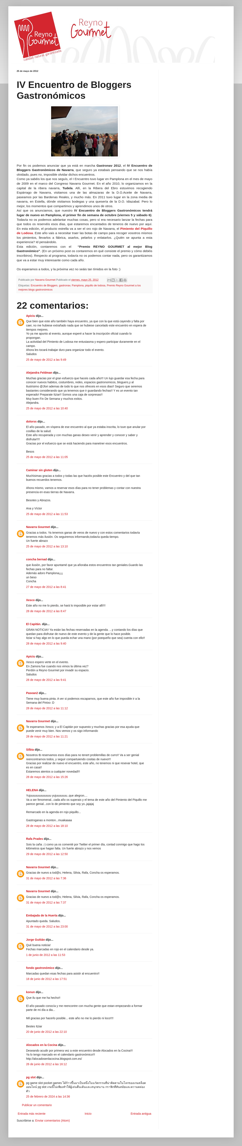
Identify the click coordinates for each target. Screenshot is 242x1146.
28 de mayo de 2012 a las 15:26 (47, 777)
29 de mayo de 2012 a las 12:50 (47, 854)
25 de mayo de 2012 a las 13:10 (47, 546)
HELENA (32, 790)
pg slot (31, 1077)
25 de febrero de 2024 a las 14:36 (48, 1096)
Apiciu (30, 315)
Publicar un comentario (37, 1105)
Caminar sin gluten (39, 470)
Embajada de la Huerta (41, 915)
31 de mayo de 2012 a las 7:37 (46, 902)
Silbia (30, 749)
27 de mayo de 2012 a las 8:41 (46, 587)
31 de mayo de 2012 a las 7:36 (46, 878)
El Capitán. (33, 624)
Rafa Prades (34, 838)
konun (30, 992)
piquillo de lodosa (95, 285)
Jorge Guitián (35, 939)
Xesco (30, 600)
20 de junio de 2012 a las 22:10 (46, 1031)
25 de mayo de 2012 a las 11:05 (47, 457)
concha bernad (36, 559)
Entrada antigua (141, 1113)
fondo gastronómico (40, 968)
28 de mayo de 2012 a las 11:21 (47, 736)
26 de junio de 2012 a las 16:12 (46, 1064)
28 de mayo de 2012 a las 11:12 (47, 708)
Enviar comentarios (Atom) (52, 1120)
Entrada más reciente (31, 1113)
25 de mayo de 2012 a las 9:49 (46, 359)
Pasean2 (32, 693)
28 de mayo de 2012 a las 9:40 (46, 643)
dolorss (31, 421)
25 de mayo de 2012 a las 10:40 (47, 408)
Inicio (88, 1113)
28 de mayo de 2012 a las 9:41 (46, 680)
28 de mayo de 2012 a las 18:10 (47, 825)
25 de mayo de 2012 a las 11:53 (47, 514)
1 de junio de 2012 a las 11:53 (45, 955)
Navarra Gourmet (38, 527)
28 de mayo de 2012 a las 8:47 (46, 611)
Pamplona (78, 285)
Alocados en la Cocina (41, 1045)
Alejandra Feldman (39, 372)
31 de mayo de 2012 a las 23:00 (47, 926)
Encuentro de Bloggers (44, 285)
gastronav (64, 285)
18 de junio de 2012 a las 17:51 (46, 979)
